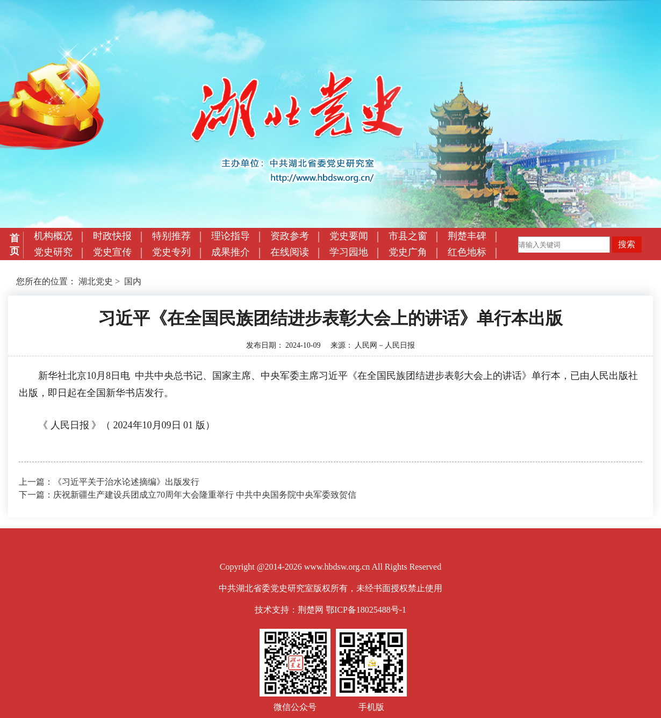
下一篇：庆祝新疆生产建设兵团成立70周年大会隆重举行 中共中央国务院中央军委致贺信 (187, 494)
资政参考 (289, 236)
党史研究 (53, 252)
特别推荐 (171, 236)
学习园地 (348, 252)
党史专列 (171, 252)
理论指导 (230, 236)
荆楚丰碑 (467, 236)
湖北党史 (95, 281)
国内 (132, 281)
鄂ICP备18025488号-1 (366, 609)
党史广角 (408, 252)
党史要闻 (348, 236)
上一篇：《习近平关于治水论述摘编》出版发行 (109, 481)
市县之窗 (408, 236)
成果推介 (230, 252)
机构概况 (53, 236)
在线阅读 (289, 252)
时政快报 (112, 236)
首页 (14, 244)
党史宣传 (112, 252)
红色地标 (467, 252)
